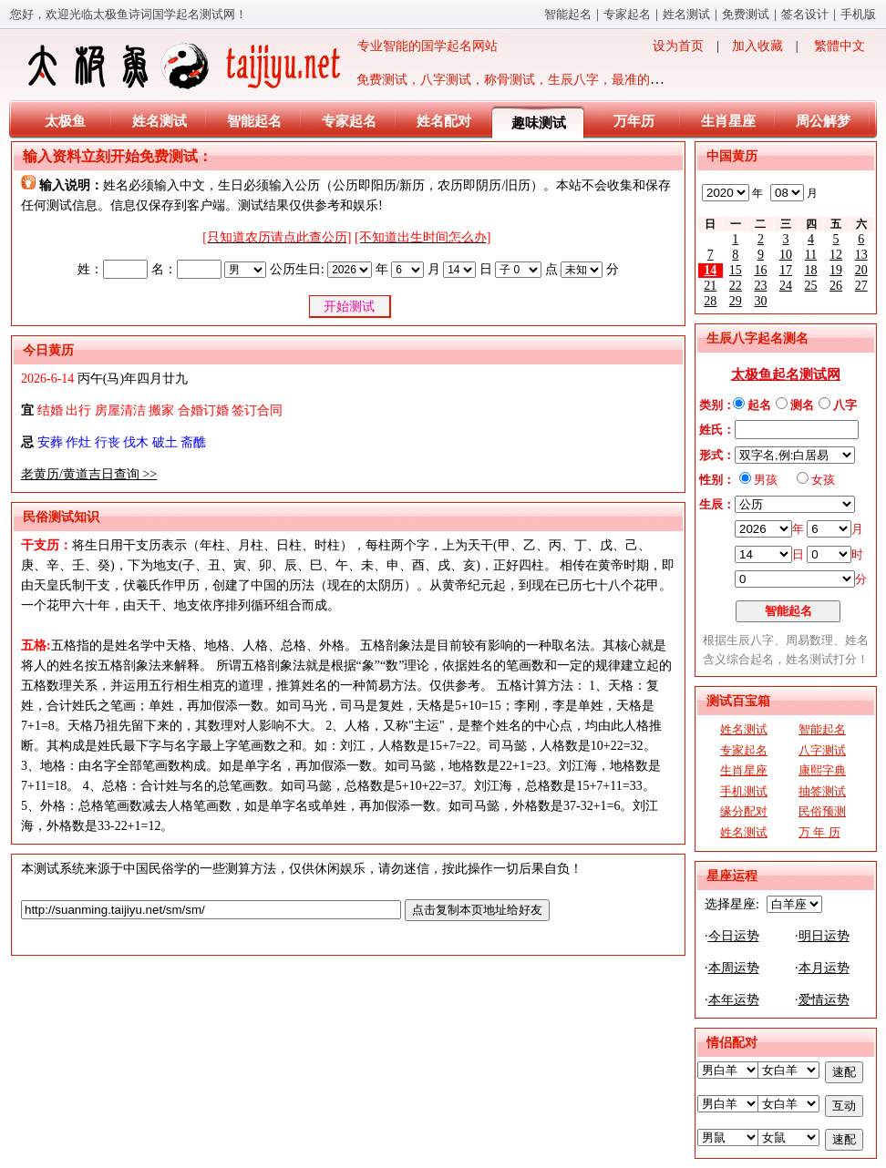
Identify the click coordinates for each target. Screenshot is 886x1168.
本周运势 (733, 968)
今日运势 (733, 936)
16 (760, 270)
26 (835, 285)
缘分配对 (744, 811)
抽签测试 (822, 791)
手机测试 (744, 791)
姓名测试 (686, 14)
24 (785, 285)
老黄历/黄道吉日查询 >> (89, 474)
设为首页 (678, 46)
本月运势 (824, 968)
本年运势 (733, 1000)
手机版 (858, 14)
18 (811, 270)
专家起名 (627, 14)
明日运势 (824, 936)
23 (760, 285)
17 (785, 270)
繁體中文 (839, 46)
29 (735, 301)
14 (710, 270)
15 (735, 270)
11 (811, 254)
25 (811, 285)
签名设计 (805, 14)
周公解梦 (823, 121)
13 (861, 254)
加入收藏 (757, 46)
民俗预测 (822, 811)
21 (710, 285)
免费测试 (745, 14)
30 (760, 301)
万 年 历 (819, 832)
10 (785, 254)
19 (835, 270)
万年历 (633, 121)
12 (835, 254)
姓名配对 (444, 121)
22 (735, 285)
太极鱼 (65, 121)
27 (861, 285)
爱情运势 (824, 1000)
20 (861, 270)
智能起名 (568, 14)
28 (710, 301)
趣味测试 (538, 123)
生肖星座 (728, 121)
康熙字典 (822, 770)
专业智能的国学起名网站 (261, 65)
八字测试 (822, 750)
